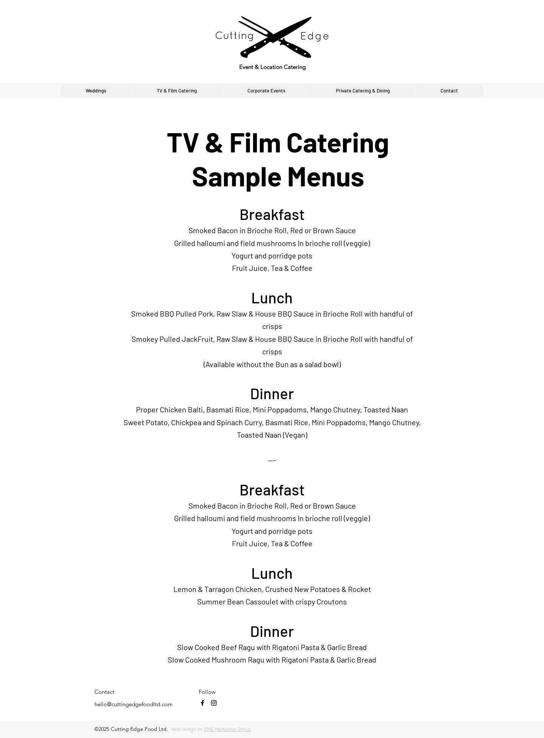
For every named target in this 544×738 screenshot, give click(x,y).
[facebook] (202, 703)
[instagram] (214, 703)
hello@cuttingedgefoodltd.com (133, 704)
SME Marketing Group (227, 729)
